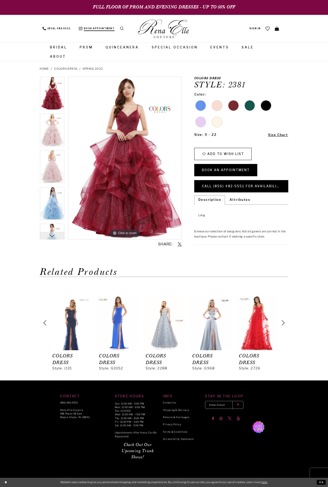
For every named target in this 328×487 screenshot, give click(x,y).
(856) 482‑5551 (69, 402)
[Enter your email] (224, 405)
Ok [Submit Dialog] (321, 482)
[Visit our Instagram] (220, 419)
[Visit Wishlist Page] (267, 29)
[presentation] (71, 322)
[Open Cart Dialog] (277, 29)
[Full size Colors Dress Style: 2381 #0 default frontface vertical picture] (124, 158)
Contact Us (169, 402)
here (264, 482)
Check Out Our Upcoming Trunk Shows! (137, 451)
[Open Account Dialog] (255, 28)
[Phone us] (57, 28)
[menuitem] (57, 28)
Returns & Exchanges (176, 417)
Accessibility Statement (178, 439)
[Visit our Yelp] (238, 419)
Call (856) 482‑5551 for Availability (242, 186)
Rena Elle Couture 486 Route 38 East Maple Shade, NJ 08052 (75, 414)
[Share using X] (179, 244)
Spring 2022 (93, 68)
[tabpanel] (52, 95)
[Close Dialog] (5, 482)
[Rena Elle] (164, 29)
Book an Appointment (226, 170)
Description (209, 200)
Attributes (240, 200)
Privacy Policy (172, 424)
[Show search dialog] (122, 28)
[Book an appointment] (96, 28)
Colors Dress (65, 68)
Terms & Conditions (175, 431)
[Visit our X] (229, 419)
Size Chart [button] (278, 135)
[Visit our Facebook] (213, 419)
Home (44, 68)
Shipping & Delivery (176, 410)
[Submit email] (238, 405)
